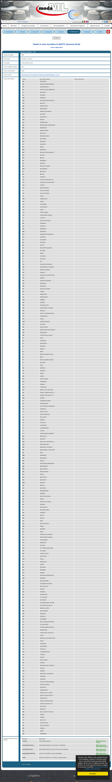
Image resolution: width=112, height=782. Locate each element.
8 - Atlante (100, 31)
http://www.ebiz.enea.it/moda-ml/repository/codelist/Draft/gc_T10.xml (40, 75)
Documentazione (59, 26)
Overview (14, 26)
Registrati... (25, 21)
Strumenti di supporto (77, 26)
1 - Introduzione (8, 31)
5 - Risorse (61, 31)
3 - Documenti (35, 31)
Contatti (107, 26)
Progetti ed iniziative (28, 26)
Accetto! (92, 773)
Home (5, 26)
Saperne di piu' (95, 26)
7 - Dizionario (86, 31)
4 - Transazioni (48, 31)
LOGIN (19, 21)
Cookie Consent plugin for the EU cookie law (92, 777)
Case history (44, 26)
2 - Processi (21, 31)
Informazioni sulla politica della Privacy (96, 768)
